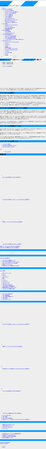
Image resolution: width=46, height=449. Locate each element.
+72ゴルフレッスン (6, 40)
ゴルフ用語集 (8, 31)
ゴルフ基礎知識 (5, 30)
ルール (6, 53)
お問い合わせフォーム (7, 425)
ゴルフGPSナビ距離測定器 (8, 286)
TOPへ (3, 447)
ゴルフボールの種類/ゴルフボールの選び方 (11, 244)
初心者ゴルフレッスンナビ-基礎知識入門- (11, 433)
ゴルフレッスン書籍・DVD (8, 288)
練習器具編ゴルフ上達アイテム (9, 287)
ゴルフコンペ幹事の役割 (10, 36)
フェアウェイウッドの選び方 (11, 11)
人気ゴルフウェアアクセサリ (11, 24)
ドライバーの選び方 (9, 10)
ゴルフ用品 (4, 23)
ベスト (3, 279)
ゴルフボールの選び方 (10, 27)
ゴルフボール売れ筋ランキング (9, 145)
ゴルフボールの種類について (8, 260)
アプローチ (7, 44)
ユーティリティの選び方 (10, 13)
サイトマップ (5, 428)
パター (6, 45)
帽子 (3, 278)
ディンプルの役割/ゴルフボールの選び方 (11, 177)
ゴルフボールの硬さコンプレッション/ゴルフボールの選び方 (15, 199)
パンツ (3, 274)
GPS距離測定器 (8, 28)
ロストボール (8, 151)
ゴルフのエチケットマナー (11, 35)
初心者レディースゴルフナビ (8, 434)
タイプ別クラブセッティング (11, 19)
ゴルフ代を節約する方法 (10, 38)
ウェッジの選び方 (9, 15)
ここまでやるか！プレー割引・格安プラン (14, 39)
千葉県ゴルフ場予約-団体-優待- (9, 436)
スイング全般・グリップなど (11, 48)
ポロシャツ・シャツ (6, 273)
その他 (6, 55)
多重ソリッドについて (7, 264)
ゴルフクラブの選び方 (7, 9)
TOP (6, 415)
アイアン (7, 43)
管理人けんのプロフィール (8, 424)
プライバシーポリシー (7, 427)
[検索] (7, 56)
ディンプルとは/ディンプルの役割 (10, 263)
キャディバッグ (8, 26)
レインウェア (5, 276)
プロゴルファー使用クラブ (11, 22)
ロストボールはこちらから (8, 146)
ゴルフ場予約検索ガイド (7, 34)
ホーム (3, 7)
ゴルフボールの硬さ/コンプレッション (11, 261)
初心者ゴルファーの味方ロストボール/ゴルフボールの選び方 (15, 368)
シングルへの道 (8, 52)
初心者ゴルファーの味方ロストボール (10, 265)
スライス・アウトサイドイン (11, 49)
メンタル (7, 51)
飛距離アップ (8, 47)
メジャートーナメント (10, 32)
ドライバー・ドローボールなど (12, 41)
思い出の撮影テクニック (7, 437)
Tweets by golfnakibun (5, 442)
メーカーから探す (6, 144)
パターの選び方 (8, 17)
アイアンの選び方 (9, 14)
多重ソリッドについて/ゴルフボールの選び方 (12, 221)
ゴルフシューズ (5, 283)
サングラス (4, 280)
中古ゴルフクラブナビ (10, 21)
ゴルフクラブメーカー (10, 18)
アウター (4, 275)
